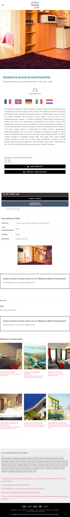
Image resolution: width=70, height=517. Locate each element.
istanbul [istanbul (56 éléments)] (46, 461)
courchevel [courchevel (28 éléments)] (5, 461)
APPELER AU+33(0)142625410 (35, 204)
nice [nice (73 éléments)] (3, 468)
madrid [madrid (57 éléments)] (20, 465)
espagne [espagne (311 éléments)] (12, 461)
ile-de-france (15, 73)
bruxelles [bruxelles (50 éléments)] (54, 458)
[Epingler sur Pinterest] (18, 208)
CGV (36, 510)
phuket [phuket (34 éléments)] (13, 468)
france (5, 73)
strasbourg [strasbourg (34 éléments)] (12, 471)
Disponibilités (35, 166)
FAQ (19, 510)
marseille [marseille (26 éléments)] (40, 465)
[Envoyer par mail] (14, 208)
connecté (18, 282)
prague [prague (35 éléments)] (28, 468)
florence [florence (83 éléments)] (18, 461)
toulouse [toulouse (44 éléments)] (18, 471)
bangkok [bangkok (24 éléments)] (23, 458)
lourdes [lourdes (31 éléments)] (10, 465)
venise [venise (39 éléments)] (25, 471)
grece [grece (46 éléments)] (24, 461)
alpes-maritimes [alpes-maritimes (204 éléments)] (6, 458)
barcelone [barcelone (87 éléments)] (30, 458)
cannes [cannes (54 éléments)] (61, 458)
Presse (24, 510)
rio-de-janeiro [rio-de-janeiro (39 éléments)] (35, 468)
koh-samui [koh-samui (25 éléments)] (58, 461)
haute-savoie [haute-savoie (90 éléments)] (31, 461)
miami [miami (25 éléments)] (47, 465)
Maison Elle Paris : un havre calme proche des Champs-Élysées (22, 489)
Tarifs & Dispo (35, 198)
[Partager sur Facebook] (7, 208)
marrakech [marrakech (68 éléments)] (34, 465)
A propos (14, 510)
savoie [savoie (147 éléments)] (62, 468)
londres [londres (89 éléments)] (4, 465)
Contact (31, 510)
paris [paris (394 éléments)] (7, 468)
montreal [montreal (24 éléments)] (57, 465)
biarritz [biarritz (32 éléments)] (41, 458)
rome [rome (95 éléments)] (42, 468)
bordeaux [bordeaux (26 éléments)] (47, 458)
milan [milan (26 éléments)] (51, 465)
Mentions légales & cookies (49, 510)
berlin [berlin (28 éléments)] (36, 458)
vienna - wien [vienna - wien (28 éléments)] (32, 471)
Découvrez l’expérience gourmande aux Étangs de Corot (20, 492)
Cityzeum (42, 514)
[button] (2, 5)
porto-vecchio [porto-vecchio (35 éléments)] (20, 468)
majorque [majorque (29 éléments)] (26, 465)
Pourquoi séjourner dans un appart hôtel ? (15, 485)
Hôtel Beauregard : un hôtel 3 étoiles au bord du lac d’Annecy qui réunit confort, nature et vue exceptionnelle (33, 480)
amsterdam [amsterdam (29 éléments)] (16, 458)
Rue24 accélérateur (53, 514)
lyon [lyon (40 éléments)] (15, 465)
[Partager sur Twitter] (11, 208)
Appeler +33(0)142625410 (34, 172)
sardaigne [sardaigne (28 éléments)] (56, 468)
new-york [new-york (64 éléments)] (64, 465)
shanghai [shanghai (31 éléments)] (4, 471)
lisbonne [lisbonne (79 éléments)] (65, 461)
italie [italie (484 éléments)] (52, 461)
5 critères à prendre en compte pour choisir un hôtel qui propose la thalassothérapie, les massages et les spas (34, 497)
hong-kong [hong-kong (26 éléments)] (39, 461)
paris (24, 73)
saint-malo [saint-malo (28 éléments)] (49, 468)
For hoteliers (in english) (35, 511)
